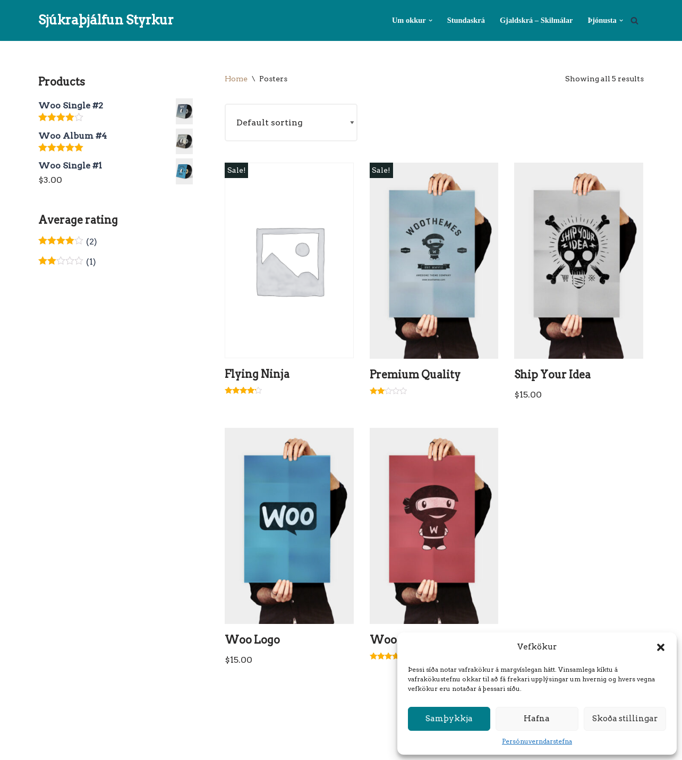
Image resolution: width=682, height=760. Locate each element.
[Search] (634, 20)
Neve (49, 746)
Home (236, 78)
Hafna (537, 718)
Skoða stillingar (625, 718)
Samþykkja (449, 718)
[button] (660, 647)
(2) (67, 241)
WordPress (143, 746)
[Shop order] (291, 122)
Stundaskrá (466, 20)
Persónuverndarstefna (537, 741)
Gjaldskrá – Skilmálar (536, 20)
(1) (67, 261)
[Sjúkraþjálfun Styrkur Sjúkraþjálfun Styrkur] (106, 20)
